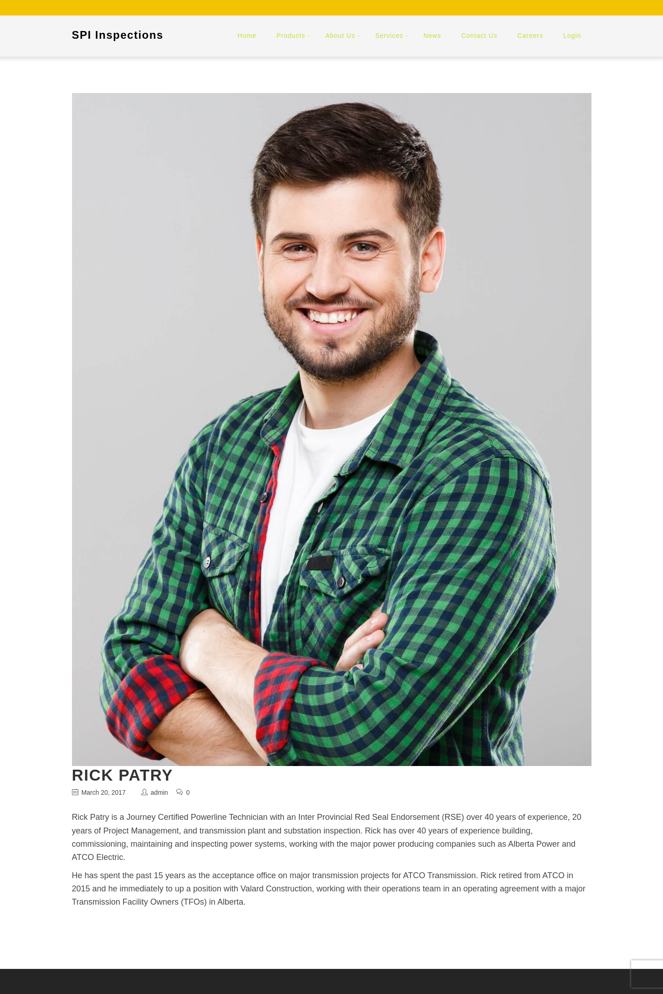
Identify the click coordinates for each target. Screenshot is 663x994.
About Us (340, 35)
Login (572, 35)
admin (159, 792)
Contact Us (479, 35)
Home (246, 35)
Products (291, 35)
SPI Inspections (118, 35)
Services (389, 35)
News (432, 35)
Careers (530, 35)
